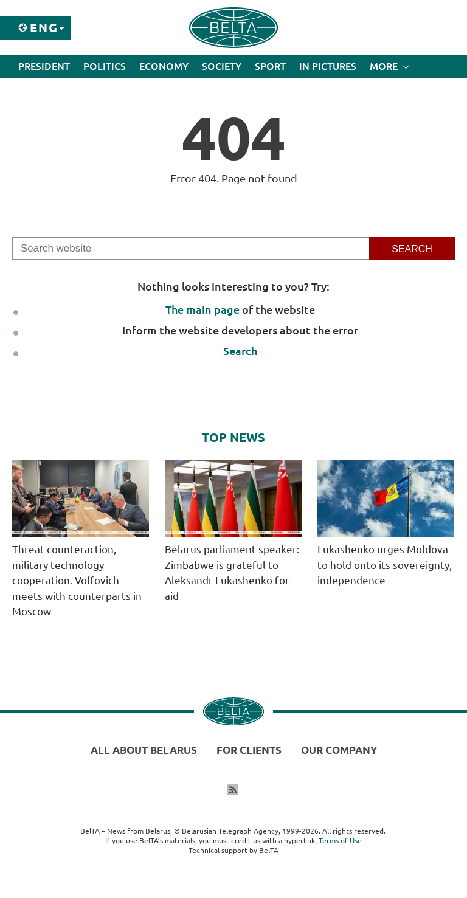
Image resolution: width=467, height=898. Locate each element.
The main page (202, 309)
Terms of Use (340, 840)
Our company (339, 750)
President (44, 66)
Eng (44, 28)
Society (221, 66)
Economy (164, 66)
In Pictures (327, 66)
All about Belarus (144, 750)
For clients (249, 750)
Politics (104, 66)
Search (240, 351)
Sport (270, 66)
